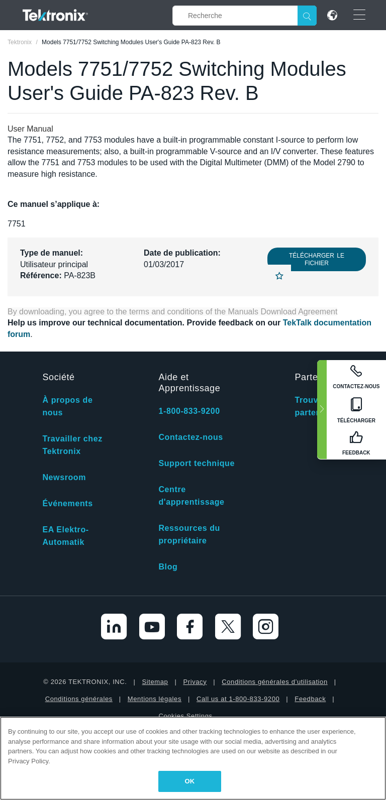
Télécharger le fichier (316, 259)
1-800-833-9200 (189, 411)
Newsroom (64, 477)
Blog (167, 566)
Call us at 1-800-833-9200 (238, 699)
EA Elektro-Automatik (65, 535)
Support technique (196, 463)
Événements (67, 503)
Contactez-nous (190, 437)
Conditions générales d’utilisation (274, 681)
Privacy (195, 681)
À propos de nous (67, 406)
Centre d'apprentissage (191, 495)
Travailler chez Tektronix (72, 444)
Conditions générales (79, 699)
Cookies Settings (185, 716)
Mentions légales (154, 699)
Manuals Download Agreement (283, 311)
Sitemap (155, 681)
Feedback (310, 699)
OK (190, 781)
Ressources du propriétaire (189, 534)
